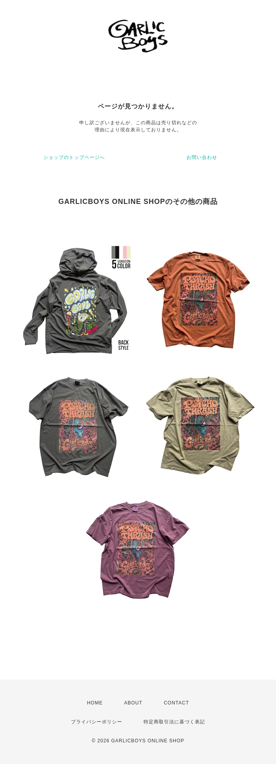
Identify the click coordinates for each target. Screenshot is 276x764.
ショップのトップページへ (74, 157)
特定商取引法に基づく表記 (174, 722)
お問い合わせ (201, 157)
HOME (95, 703)
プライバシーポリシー (96, 722)
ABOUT (133, 703)
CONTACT (176, 703)
